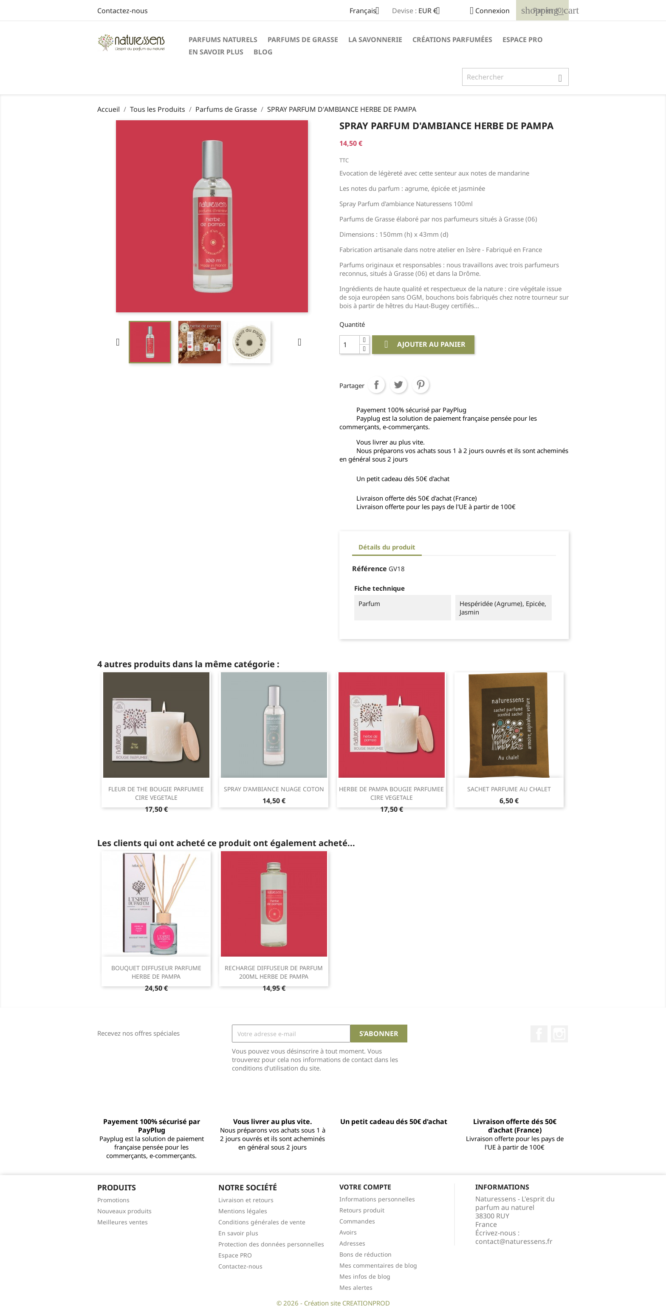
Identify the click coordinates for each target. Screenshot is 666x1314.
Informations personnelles (377, 1199)
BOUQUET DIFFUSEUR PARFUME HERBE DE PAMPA (156, 972)
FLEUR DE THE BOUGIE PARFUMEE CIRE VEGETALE (156, 793)
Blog (263, 52)
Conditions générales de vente (261, 1222)
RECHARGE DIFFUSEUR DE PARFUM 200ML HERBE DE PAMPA (274, 972)
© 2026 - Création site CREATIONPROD (333, 1303)
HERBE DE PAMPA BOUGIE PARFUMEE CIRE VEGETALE (391, 793)
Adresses (352, 1243)
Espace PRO (522, 39)
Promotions (113, 1200)
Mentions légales (242, 1211)
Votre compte (365, 1187)
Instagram (559, 1033)
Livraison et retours (246, 1200)
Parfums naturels (223, 39)
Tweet (398, 384)
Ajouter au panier (423, 344)
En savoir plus (216, 52)
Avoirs (348, 1232)
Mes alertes (356, 1287)
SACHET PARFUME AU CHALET (509, 789)
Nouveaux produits (124, 1211)
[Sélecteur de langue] (368, 11)
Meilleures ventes (122, 1222)
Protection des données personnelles (271, 1244)
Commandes (357, 1221)
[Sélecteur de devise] (432, 11)
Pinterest (420, 384)
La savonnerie (375, 39)
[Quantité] (349, 344)
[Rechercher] (515, 77)
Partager (376, 384)
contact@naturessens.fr (514, 1241)
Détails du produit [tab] (386, 547)
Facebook (539, 1033)
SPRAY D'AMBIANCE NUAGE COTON (274, 789)
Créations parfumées (452, 39)
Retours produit (361, 1210)
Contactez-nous (122, 10)
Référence (369, 568)
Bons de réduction (365, 1254)
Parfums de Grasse (303, 39)
